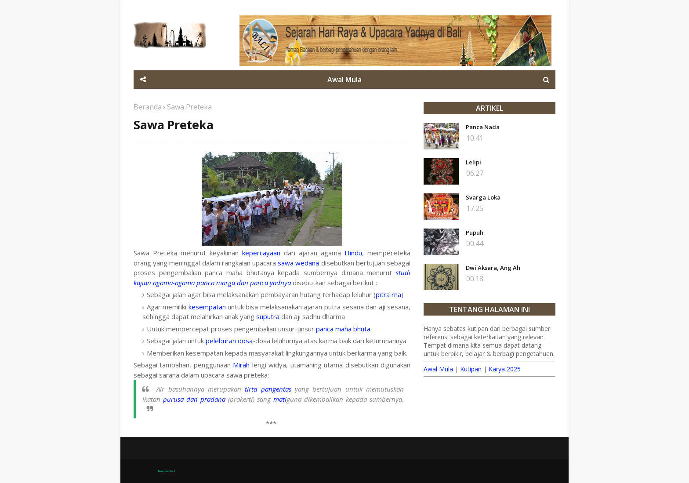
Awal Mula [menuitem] (344, 79)
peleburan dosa (229, 340)
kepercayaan (261, 252)
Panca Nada (483, 127)
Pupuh (474, 232)
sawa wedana (298, 262)
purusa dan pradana (194, 399)
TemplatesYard (166, 471)
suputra (267, 316)
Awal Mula (438, 369)
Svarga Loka (483, 197)
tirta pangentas (268, 389)
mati (279, 399)
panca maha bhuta (343, 328)
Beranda (148, 107)
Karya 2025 (505, 369)
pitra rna (388, 294)
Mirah (241, 364)
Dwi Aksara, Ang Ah (493, 268)
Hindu (353, 252)
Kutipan (471, 369)
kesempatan (207, 306)
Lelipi (473, 162)
